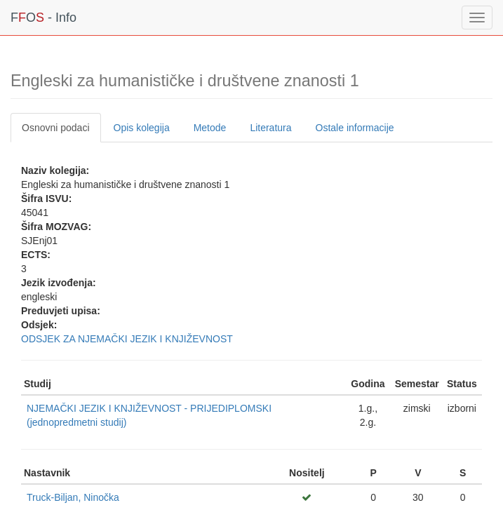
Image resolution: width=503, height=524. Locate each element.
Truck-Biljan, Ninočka (73, 497)
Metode (210, 127)
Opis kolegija (142, 127)
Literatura (270, 127)
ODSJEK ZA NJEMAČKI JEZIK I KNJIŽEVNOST (127, 338)
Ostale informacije (355, 127)
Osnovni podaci (56, 127)
